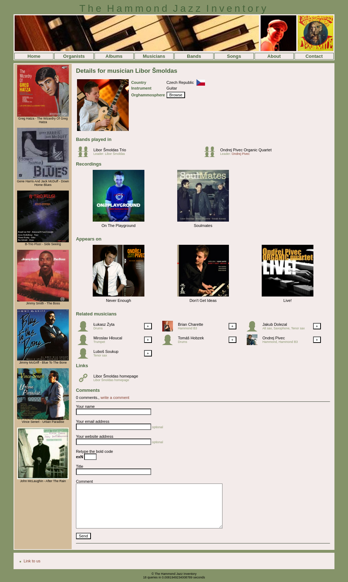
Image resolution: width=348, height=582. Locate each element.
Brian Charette (190, 324)
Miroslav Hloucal (107, 338)
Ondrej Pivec (241, 154)
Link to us (32, 561)
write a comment (115, 397)
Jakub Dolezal (274, 324)
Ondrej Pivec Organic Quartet (245, 150)
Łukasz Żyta (103, 324)
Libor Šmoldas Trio (109, 150)
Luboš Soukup (105, 351)
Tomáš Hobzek (191, 338)
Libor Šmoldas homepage (115, 376)
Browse (176, 95)
